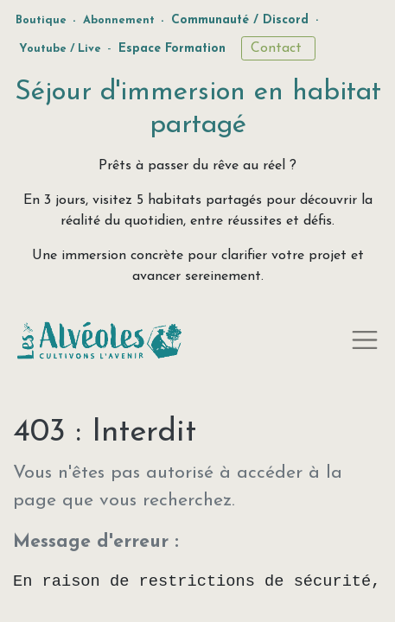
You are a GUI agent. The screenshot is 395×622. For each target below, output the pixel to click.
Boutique (41, 20)
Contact (278, 48)
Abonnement (119, 20)
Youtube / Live (60, 48)
